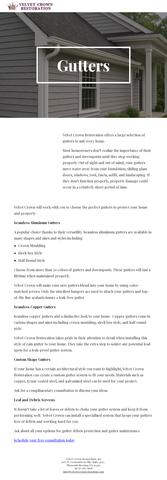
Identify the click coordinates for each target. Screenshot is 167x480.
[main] (83, 65)
